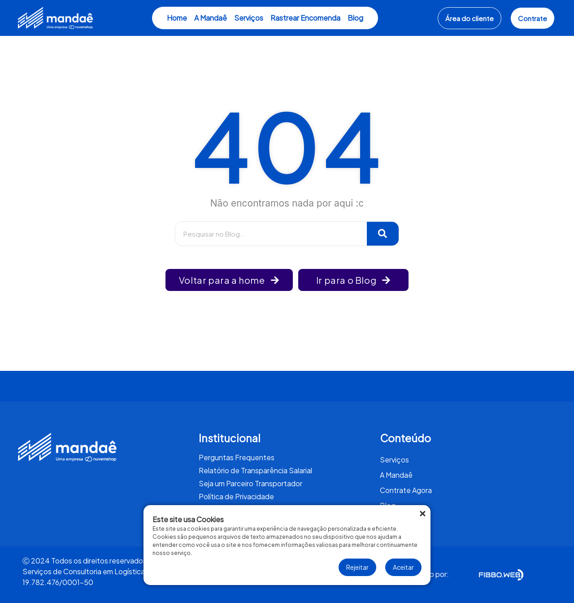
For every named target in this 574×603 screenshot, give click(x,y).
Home (177, 17)
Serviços (248, 17)
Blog (355, 17)
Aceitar (403, 567)
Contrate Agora (406, 490)
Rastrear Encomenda (305, 17)
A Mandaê (210, 17)
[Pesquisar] (383, 234)
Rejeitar (357, 567)
